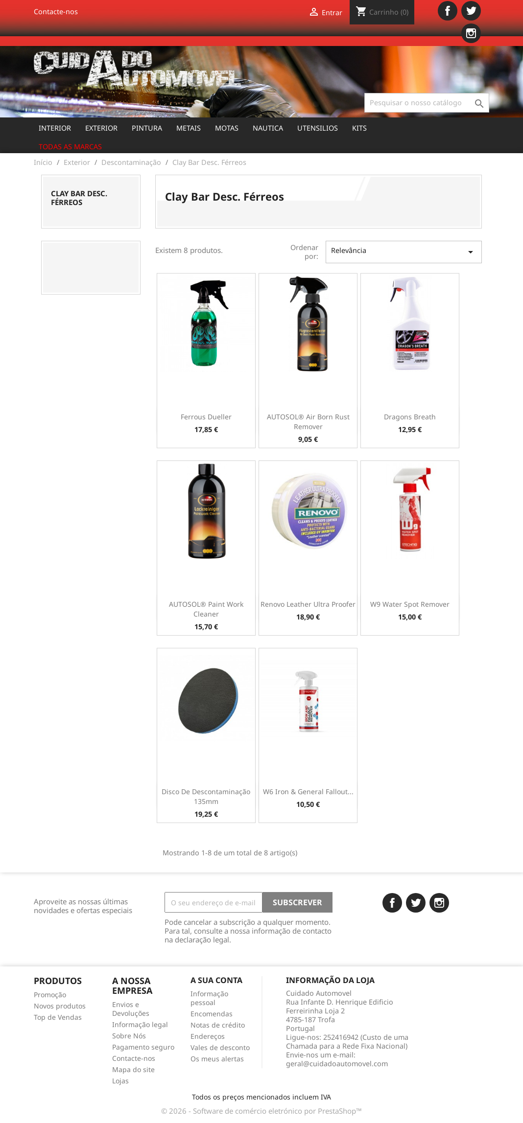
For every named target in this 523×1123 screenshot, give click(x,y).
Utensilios (317, 128)
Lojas (120, 1080)
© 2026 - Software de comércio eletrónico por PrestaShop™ (261, 1111)
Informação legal (140, 1024)
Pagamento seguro (143, 1047)
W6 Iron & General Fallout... (308, 791)
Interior (55, 128)
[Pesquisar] (426, 103)
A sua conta (216, 980)
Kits (359, 128)
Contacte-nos (56, 11)
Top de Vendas (58, 1017)
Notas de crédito (217, 1025)
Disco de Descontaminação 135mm (206, 796)
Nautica (268, 128)
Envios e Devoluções (130, 1009)
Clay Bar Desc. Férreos (79, 197)
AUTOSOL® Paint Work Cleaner (206, 609)
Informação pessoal (209, 998)
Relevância (403, 252)
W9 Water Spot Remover (410, 604)
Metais (188, 128)
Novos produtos (60, 1005)
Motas (226, 128)
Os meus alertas (217, 1058)
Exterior (101, 128)
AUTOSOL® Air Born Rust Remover (308, 421)
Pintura (147, 128)
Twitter (471, 11)
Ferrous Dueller (206, 416)
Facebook (447, 11)
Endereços (207, 1036)
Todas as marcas (70, 146)
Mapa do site (133, 1069)
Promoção (50, 994)
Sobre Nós (129, 1035)
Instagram (471, 33)
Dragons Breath (410, 416)
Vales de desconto (220, 1047)
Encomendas (211, 1013)
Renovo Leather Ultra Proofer (308, 604)
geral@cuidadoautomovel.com (337, 1063)
